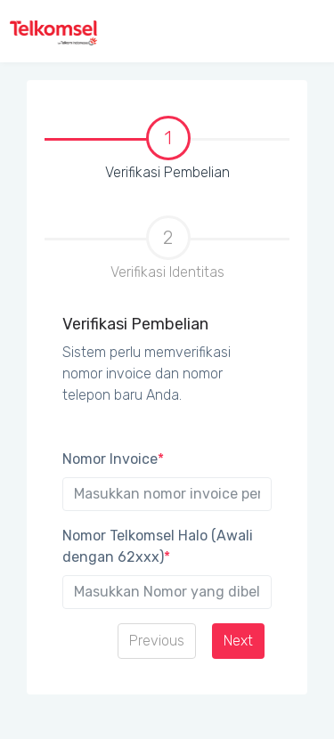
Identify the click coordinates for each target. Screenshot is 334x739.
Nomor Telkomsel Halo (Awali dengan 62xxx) (157, 546)
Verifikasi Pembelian (141, 149)
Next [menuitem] (238, 640)
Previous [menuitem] (156, 640)
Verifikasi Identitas (167, 247)
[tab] (167, 148)
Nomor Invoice (113, 459)
